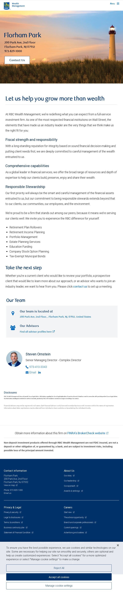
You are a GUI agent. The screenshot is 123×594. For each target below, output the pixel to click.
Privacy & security (11, 532)
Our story (68, 495)
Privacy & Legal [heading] (12, 527)
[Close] (117, 545)
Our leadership (70, 500)
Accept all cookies (59, 577)
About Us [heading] (69, 490)
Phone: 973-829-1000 (13, 509)
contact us (80, 306)
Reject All (59, 568)
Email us (7, 513)
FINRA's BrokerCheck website (86, 453)
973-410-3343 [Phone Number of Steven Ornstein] (36, 387)
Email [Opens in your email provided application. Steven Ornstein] (31, 392)
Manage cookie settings (59, 585)
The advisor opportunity (74, 537)
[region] (61, 568)
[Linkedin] (39, 392)
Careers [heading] (68, 527)
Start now (68, 532)
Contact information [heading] (15, 490)
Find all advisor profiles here (37, 352)
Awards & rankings (72, 510)
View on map (9, 505)
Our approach (70, 505)
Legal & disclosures (12, 537)
